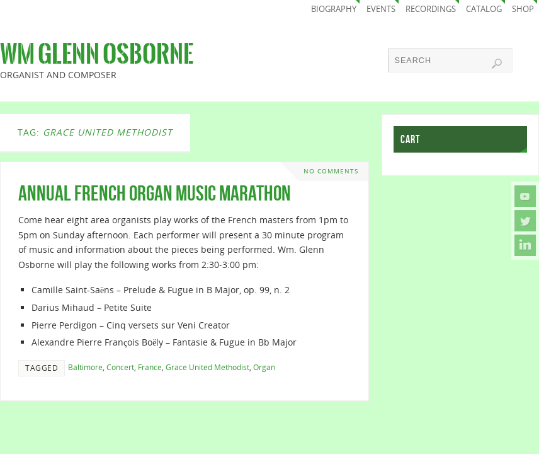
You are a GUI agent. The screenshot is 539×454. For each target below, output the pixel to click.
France (150, 367)
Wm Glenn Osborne (96, 54)
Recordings (431, 9)
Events (380, 9)
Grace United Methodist (207, 367)
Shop (523, 9)
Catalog (484, 9)
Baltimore (85, 367)
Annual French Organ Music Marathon (154, 193)
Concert (120, 367)
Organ (264, 367)
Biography (333, 9)
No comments (331, 171)
